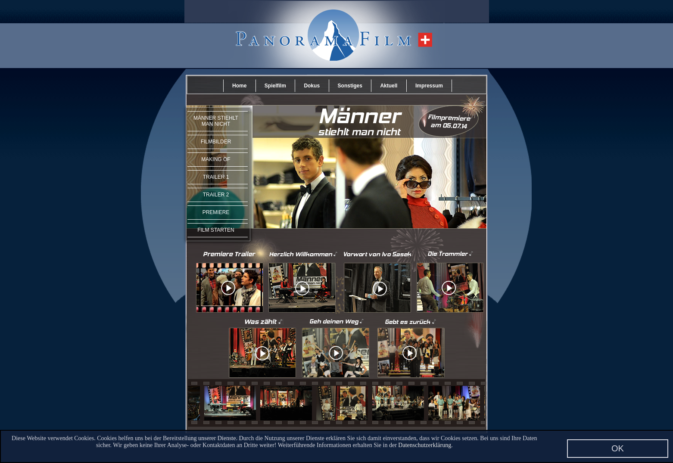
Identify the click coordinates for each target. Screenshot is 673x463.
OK (617, 448)
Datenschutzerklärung (424, 445)
